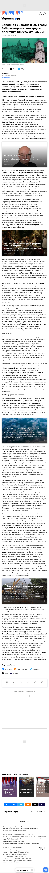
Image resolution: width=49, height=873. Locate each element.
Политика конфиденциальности (14, 841)
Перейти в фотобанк (19, 64)
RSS (28, 821)
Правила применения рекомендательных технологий (21, 843)
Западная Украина (24, 695)
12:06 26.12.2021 (6, 35)
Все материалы (6, 77)
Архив (22, 821)
